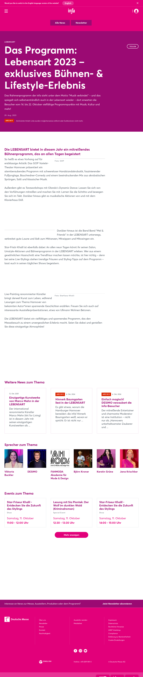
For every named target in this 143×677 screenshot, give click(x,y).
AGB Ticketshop (114, 630)
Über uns (42, 620)
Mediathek (78, 623)
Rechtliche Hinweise (116, 627)
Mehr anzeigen (71, 579)
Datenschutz (113, 623)
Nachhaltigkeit (44, 633)
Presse (41, 627)
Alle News (60, 22)
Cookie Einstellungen (116, 640)
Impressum (112, 620)
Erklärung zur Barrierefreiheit (119, 637)
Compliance (113, 633)
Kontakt (42, 630)
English (68, 3)
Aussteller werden (80, 620)
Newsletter (81, 22)
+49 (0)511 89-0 (85, 662)
